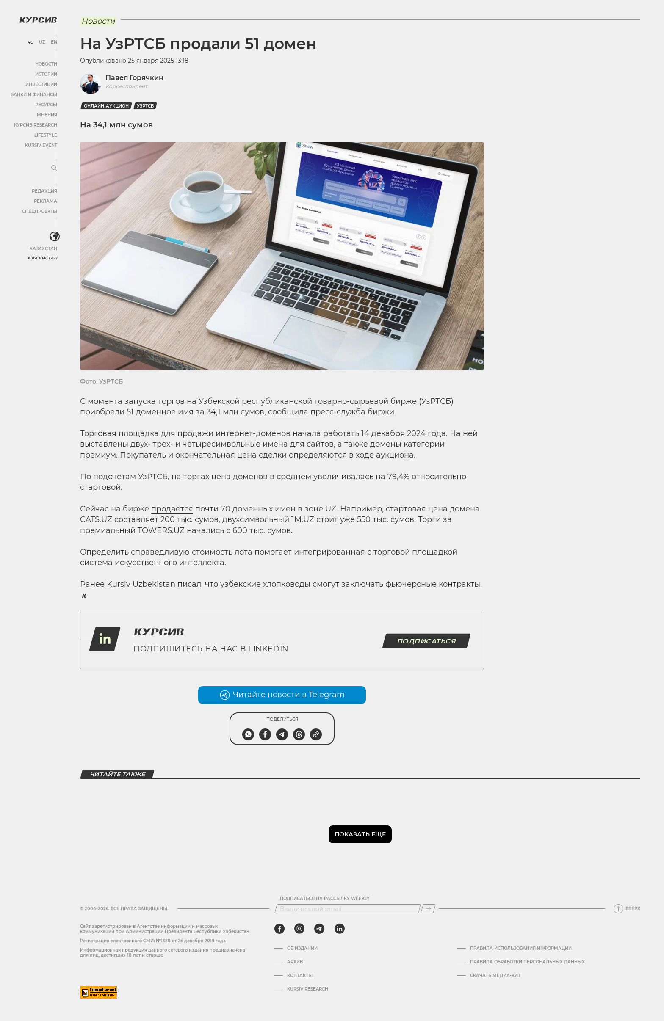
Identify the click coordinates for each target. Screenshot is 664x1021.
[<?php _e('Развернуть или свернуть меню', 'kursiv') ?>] (55, 236)
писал (189, 584)
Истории (46, 74)
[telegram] (319, 929)
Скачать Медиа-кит (495, 975)
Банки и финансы (34, 94)
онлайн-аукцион (106, 106)
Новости (46, 64)
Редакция (44, 191)
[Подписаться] (428, 908)
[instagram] (299, 929)
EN (54, 42)
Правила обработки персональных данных (527, 962)
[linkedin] (339, 929)
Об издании (302, 948)
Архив (295, 962)
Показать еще (360, 834)
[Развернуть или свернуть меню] (54, 168)
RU (30, 42)
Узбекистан (42, 258)
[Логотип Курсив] (38, 20)
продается (172, 508)
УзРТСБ (145, 106)
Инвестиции (41, 84)
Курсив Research (35, 125)
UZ (42, 42)
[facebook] (279, 929)
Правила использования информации (521, 948)
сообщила (288, 412)
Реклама (45, 201)
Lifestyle (45, 135)
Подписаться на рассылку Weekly (325, 898)
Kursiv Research (307, 989)
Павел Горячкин (134, 78)
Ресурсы (46, 105)
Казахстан (43, 248)
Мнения (47, 115)
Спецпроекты (39, 211)
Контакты (300, 975)
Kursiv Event (41, 145)
